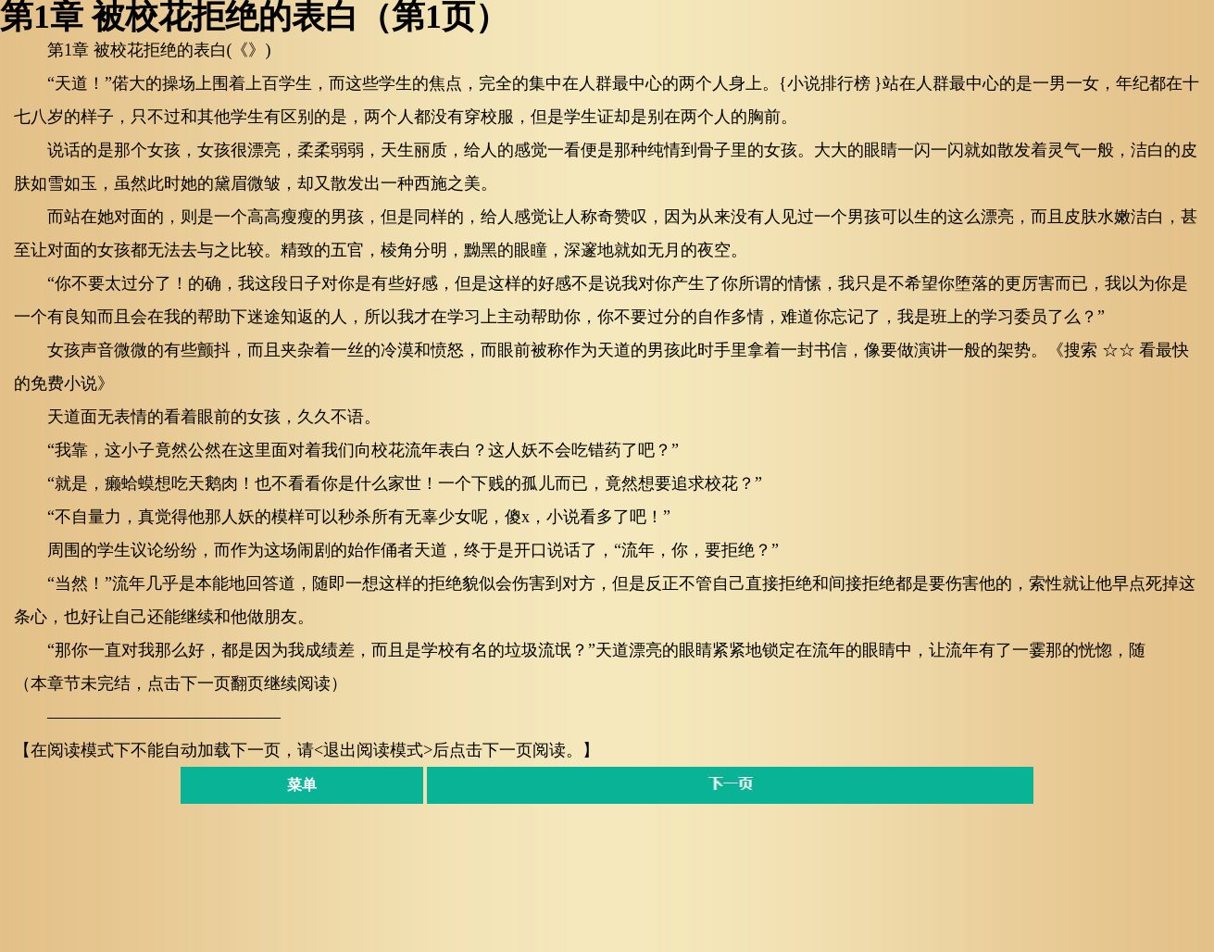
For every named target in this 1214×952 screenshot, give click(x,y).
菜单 (302, 785)
